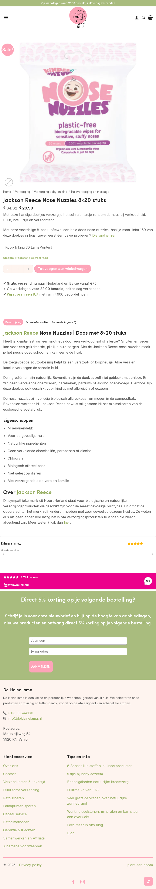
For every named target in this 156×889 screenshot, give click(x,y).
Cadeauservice (15, 814)
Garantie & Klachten (19, 830)
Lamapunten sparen (19, 806)
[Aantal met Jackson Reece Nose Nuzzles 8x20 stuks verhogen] (28, 269)
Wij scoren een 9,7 (22, 294)
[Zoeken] (143, 17)
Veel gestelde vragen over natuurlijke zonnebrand (97, 801)
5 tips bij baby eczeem (85, 774)
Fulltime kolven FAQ (83, 790)
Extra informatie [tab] (37, 322)
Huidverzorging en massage (90, 191)
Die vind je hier (104, 235)
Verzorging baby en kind (50, 191)
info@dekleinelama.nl (25, 718)
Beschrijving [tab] (13, 322)
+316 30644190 (20, 713)
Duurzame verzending (21, 790)
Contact (9, 774)
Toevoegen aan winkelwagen (63, 269)
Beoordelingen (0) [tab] (64, 322)
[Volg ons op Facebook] (73, 882)
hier (67, 522)
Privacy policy (30, 865)
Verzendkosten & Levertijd (24, 782)
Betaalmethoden (16, 822)
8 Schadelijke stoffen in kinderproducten (99, 766)
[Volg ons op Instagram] (82, 882)
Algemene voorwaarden (22, 846)
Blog (70, 833)
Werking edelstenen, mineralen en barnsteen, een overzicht (103, 814)
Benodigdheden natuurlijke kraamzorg (98, 782)
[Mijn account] (137, 17)
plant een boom (140, 865)
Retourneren (13, 798)
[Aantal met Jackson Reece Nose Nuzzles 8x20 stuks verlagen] (7, 269)
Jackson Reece (20, 332)
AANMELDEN (41, 666)
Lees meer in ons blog (85, 825)
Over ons (10, 766)
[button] (5, 17)
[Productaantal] (18, 269)
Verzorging (22, 191)
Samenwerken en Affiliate (24, 838)
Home (7, 191)
